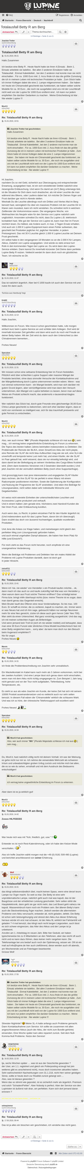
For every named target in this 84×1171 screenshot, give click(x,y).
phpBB (33, 1161)
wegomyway (13, 1044)
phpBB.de (53, 1164)
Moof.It (5, 106)
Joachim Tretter (8, 41)
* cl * (13, 960)
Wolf (12, 872)
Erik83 (4, 300)
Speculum (6, 353)
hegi (11, 264)
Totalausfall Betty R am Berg (23, 27)
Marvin (4, 647)
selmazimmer (7, 1106)
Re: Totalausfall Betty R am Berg (22, 117)
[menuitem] (9, 15)
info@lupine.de (18, 945)
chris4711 (6, 569)
